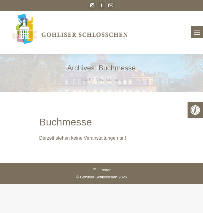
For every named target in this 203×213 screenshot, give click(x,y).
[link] (195, 110)
